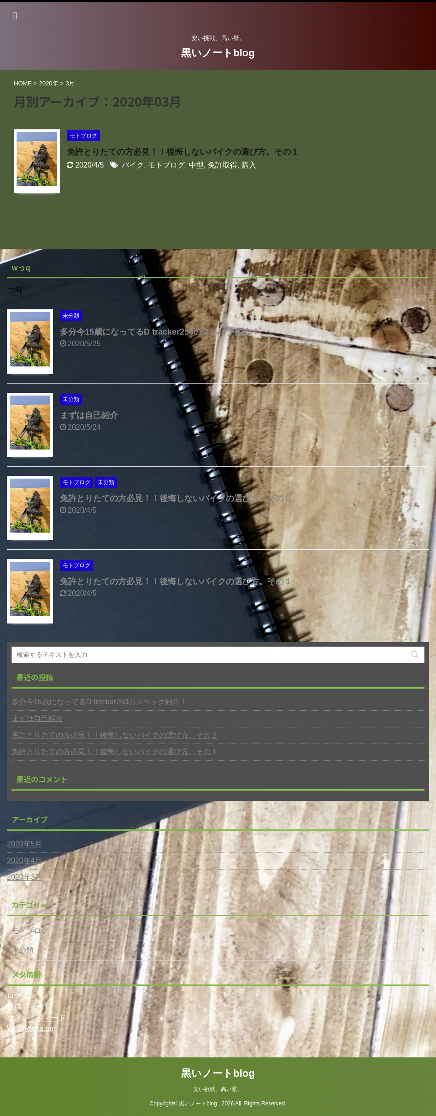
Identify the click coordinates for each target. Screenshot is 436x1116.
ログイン (21, 996)
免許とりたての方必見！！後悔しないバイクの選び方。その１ (183, 151)
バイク (133, 165)
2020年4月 (24, 860)
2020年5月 (24, 844)
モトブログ (166, 165)
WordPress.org (31, 1028)
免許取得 (222, 165)
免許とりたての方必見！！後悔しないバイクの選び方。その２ (176, 498)
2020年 (49, 83)
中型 (196, 165)
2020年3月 (24, 877)
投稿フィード (29, 1007)
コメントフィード (36, 1018)
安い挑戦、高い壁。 (218, 1089)
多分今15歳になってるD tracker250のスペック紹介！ (160, 331)
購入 (249, 165)
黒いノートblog (217, 53)
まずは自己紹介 (89, 415)
